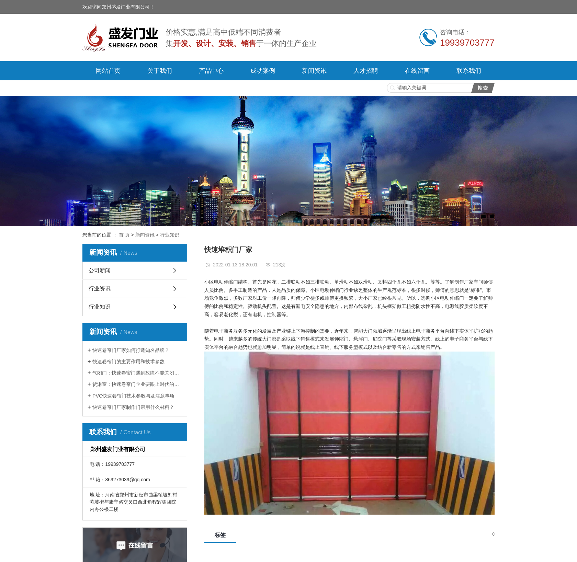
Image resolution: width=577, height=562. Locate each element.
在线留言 (417, 70)
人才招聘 (365, 70)
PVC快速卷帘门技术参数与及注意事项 (133, 396)
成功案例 (262, 70)
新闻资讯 (314, 70)
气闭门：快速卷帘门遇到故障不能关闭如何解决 (137, 373)
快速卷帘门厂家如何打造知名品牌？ (130, 350)
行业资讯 (100, 288)
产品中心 (211, 70)
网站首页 (108, 70)
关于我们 (159, 70)
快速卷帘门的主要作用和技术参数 (128, 361)
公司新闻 (100, 270)
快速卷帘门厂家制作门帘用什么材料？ (133, 407)
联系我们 (468, 70)
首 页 (124, 235)
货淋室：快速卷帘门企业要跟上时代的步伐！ (137, 384)
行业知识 (169, 235)
